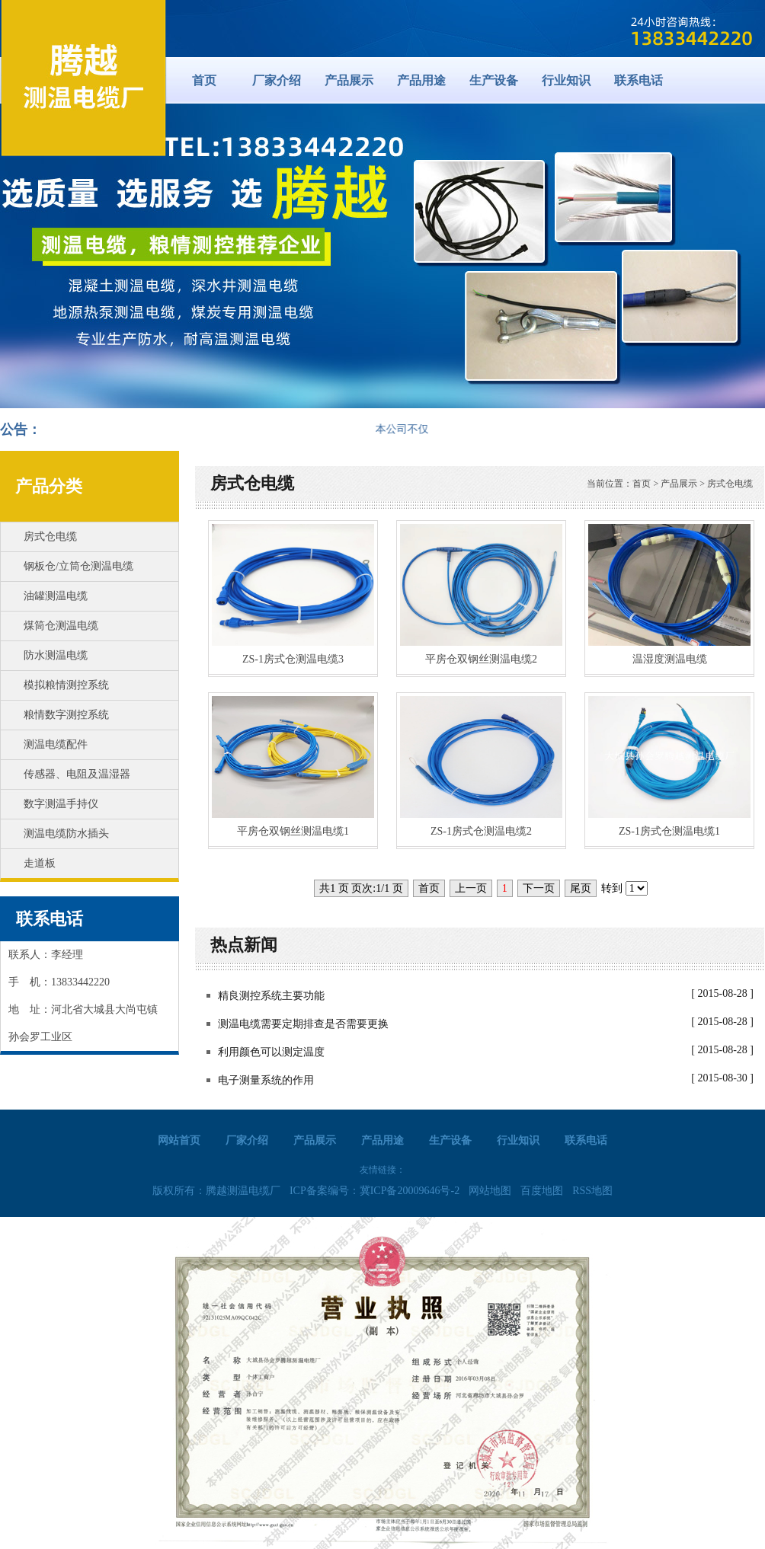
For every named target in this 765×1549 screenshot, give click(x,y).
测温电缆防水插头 (66, 833)
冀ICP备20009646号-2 (409, 1190)
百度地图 (541, 1190)
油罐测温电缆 (56, 596)
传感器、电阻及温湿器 (77, 774)
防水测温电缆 (56, 655)
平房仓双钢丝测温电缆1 (293, 831)
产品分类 (48, 486)
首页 (204, 80)
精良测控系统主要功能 (271, 995)
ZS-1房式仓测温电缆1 (669, 831)
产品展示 (349, 80)
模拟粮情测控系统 (66, 685)
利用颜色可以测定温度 (271, 1052)
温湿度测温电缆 (669, 659)
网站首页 (179, 1140)
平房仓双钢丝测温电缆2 (481, 659)
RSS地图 (592, 1190)
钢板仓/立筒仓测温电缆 (78, 566)
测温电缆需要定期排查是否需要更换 (303, 1024)
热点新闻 (243, 944)
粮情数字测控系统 (66, 714)
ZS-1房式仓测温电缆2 (481, 831)
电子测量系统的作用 (266, 1080)
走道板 (40, 863)
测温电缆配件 (56, 744)
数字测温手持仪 (61, 804)
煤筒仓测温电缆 (61, 625)
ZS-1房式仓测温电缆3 (293, 659)
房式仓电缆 (50, 536)
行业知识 (566, 80)
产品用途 (421, 80)
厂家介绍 (276, 80)
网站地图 (490, 1190)
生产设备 (493, 80)
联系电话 (638, 80)
